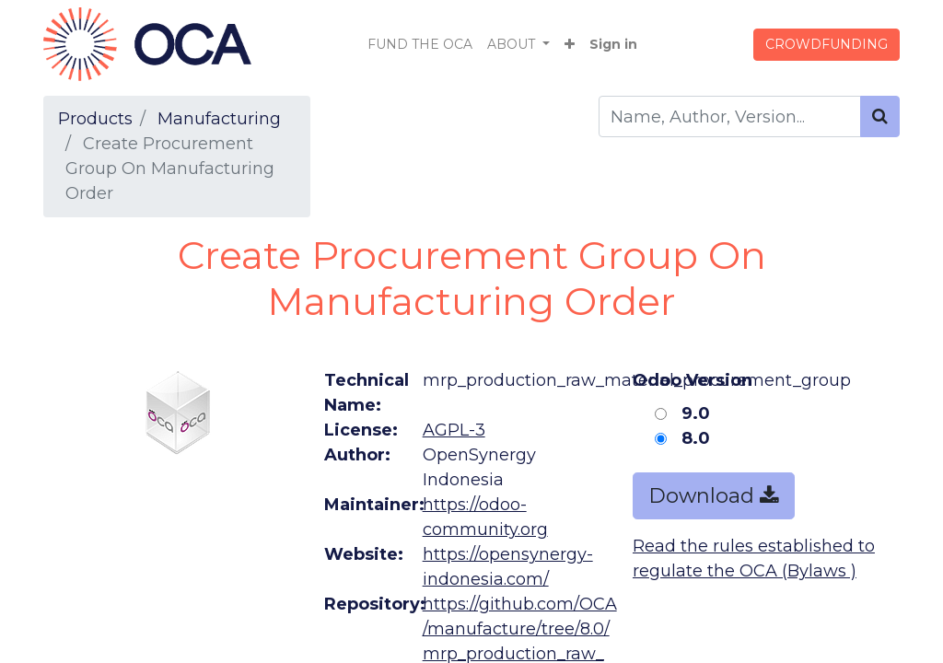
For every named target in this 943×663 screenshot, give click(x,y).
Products (95, 119)
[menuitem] (420, 45)
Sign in (613, 44)
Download (713, 495)
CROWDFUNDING (826, 44)
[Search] (880, 116)
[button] (569, 45)
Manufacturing (219, 119)
